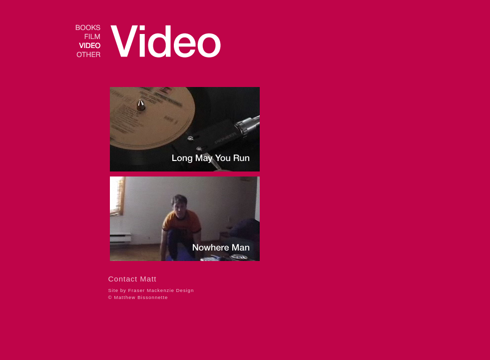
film (87, 36)
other (87, 54)
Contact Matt (132, 278)
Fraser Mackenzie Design (161, 290)
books (87, 27)
